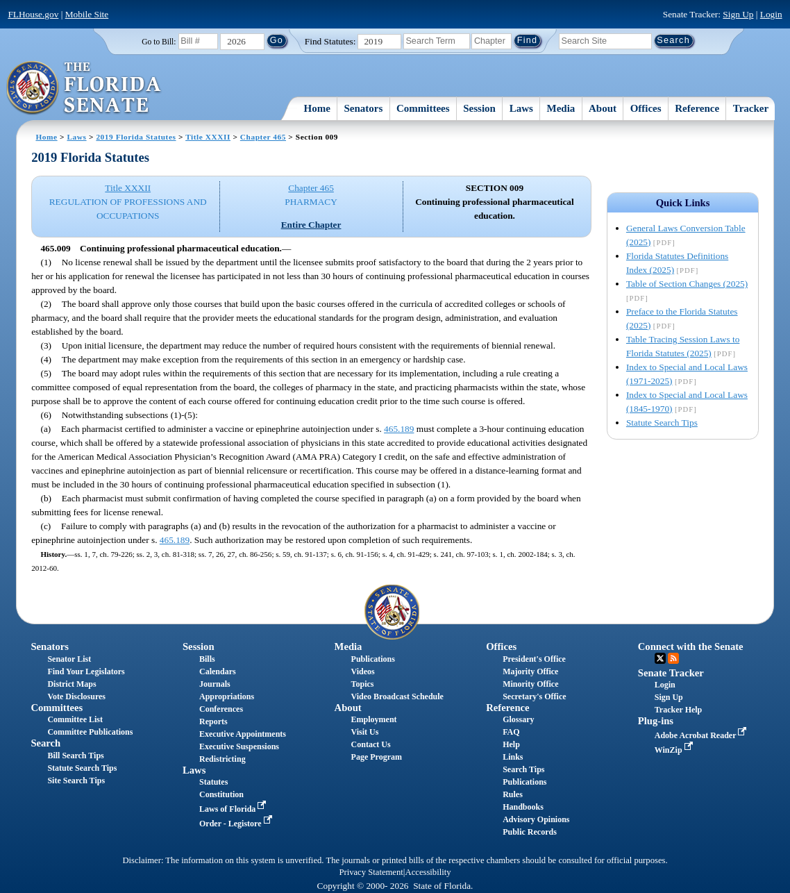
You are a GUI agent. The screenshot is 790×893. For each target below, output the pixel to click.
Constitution (221, 794)
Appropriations (226, 696)
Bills (207, 659)
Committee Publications (90, 732)
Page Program (376, 757)
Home (317, 108)
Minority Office (530, 684)
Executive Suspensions (239, 746)
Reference (697, 108)
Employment (374, 719)
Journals (214, 684)
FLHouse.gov (33, 14)
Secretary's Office (534, 696)
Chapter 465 (263, 137)
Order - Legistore (237, 823)
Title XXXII (207, 137)
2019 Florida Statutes (136, 137)
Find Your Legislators (85, 671)
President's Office (534, 659)
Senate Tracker (671, 672)
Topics (362, 684)
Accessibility (428, 872)
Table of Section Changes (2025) (687, 283)
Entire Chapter (311, 224)
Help (511, 744)
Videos (363, 671)
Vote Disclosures (76, 696)
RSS (673, 658)
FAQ (511, 732)
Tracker (750, 108)
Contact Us (371, 744)
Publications (373, 659)
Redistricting (222, 759)
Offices (646, 108)
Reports (213, 721)
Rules (513, 794)
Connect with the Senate (690, 646)
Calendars (217, 671)
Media (560, 108)
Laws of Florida (234, 809)
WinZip (675, 750)
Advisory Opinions (536, 819)
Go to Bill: (159, 41)
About (602, 108)
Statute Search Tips (662, 422)
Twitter (660, 658)
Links (513, 757)
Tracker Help (679, 710)
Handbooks (523, 807)
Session (479, 108)
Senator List (69, 659)
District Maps (71, 684)
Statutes (213, 782)
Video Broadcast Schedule (397, 696)
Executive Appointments (242, 734)
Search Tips (523, 769)
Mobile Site (87, 14)
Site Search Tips (76, 780)
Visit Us (365, 732)
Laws (521, 108)
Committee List (75, 719)
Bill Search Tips (75, 755)
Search (45, 743)
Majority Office (530, 671)
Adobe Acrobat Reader (702, 735)
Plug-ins (655, 720)
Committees (423, 108)
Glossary (518, 719)
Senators (363, 108)
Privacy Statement (371, 872)
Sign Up (738, 14)
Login (771, 14)
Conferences (221, 709)
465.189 (399, 429)
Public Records (530, 832)
